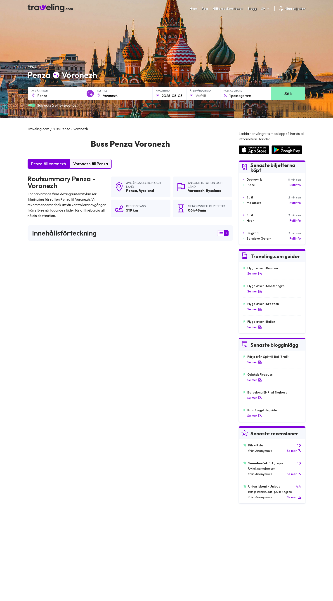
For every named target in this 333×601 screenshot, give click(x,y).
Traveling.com (72, 579)
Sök (288, 93)
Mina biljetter (291, 8)
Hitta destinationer (228, 8)
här (43, 314)
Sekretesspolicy (180, 530)
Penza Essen (39, 421)
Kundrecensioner (250, 530)
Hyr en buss (246, 540)
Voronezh (196, 190)
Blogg (252, 8)
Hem (193, 8)
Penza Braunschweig (45, 436)
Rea (205, 8)
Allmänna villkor (180, 525)
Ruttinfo (295, 185)
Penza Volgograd (178, 429)
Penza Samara (40, 444)
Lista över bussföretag (254, 535)
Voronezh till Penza (90, 163)
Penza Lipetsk (39, 413)
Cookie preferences (183, 535)
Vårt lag (105, 535)
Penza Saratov (108, 421)
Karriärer (244, 525)
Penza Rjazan (107, 413)
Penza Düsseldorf (179, 421)
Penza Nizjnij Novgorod (115, 436)
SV (265, 8)
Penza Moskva (176, 413)
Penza (131, 190)
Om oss (104, 530)
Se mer (254, 273)
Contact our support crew (57, 544)
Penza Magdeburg (43, 429)
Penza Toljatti (175, 436)
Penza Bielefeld (109, 429)
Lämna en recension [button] (207, 354)
